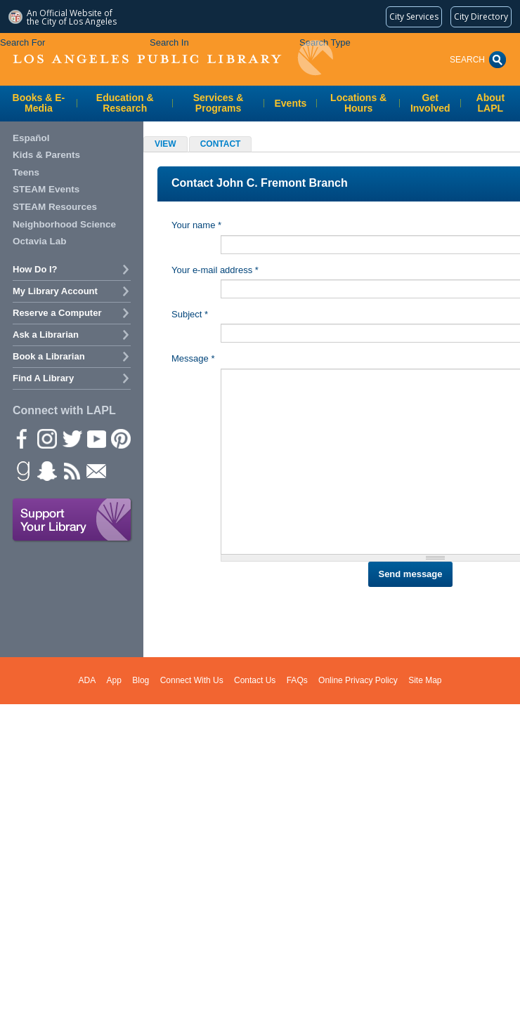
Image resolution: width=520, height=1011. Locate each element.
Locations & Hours (358, 103)
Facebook (22, 438)
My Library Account (55, 291)
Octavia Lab (40, 241)
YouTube (95, 438)
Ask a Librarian (46, 334)
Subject (189, 314)
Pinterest (120, 438)
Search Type (325, 42)
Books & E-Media (39, 103)
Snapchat (46, 470)
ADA (87, 680)
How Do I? (35, 269)
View (165, 144)
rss (71, 470)
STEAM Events (46, 189)
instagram (46, 438)
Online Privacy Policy (358, 680)
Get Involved (430, 103)
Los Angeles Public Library (173, 58)
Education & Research (125, 103)
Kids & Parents (46, 155)
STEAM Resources (55, 206)
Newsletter (95, 470)
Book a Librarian (49, 356)
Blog (140, 680)
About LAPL (490, 103)
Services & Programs (218, 103)
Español (31, 138)
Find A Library (43, 378)
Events (291, 103)
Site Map (424, 680)
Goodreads (22, 470)
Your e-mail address (215, 270)
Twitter (71, 438)
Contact (226, 145)
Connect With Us (191, 680)
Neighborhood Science (64, 224)
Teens (26, 172)
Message (192, 358)
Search (467, 60)
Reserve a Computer (57, 313)
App (114, 680)
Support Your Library (72, 520)
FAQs (297, 680)
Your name (196, 225)
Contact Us (254, 680)
